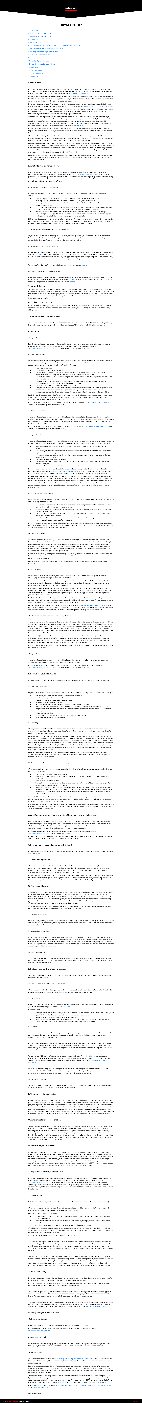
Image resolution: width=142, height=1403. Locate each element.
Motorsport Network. (12, 1401)
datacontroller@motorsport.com (81, 174)
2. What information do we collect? (39, 33)
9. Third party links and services (39, 55)
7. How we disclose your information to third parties (45, 49)
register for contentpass (40, 1387)
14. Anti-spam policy (35, 70)
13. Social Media (33, 67)
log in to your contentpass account (101, 1385)
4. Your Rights (33, 39)
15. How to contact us (35, 73)
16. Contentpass (33, 76)
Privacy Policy (136, 1401)
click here (79, 125)
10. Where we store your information (40, 58)
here (48, 298)
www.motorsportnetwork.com (79, 94)
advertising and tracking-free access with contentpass (75, 1359)
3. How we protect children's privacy (40, 36)
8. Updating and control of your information (43, 52)
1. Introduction (33, 30)
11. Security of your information (39, 61)
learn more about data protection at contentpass (69, 1385)
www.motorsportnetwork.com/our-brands (98, 106)
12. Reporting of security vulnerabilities (41, 64)
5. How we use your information (39, 42)
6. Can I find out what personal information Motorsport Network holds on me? (55, 46)
